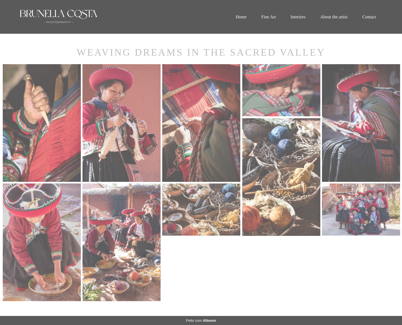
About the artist (334, 17)
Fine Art (268, 17)
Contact (369, 17)
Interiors (297, 17)
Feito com (201, 320)
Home (241, 17)
